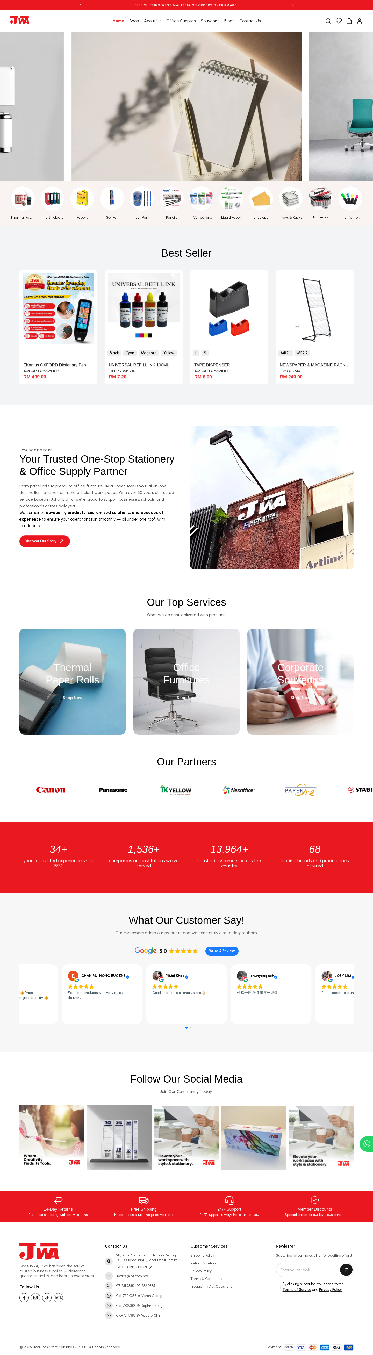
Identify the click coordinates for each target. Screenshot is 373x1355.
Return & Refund (203, 1263)
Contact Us (250, 20)
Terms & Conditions (206, 1279)
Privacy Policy (201, 1271)
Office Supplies (181, 20)
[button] (80, 5)
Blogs (229, 20)
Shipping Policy (202, 1255)
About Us (152, 20)
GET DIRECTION (135, 1267)
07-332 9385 (146, 1286)
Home (118, 20)
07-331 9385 (125, 1286)
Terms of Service (297, 1289)
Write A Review (222, 951)
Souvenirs (210, 20)
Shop (134, 20)
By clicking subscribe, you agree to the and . (313, 1287)
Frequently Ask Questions (211, 1286)
